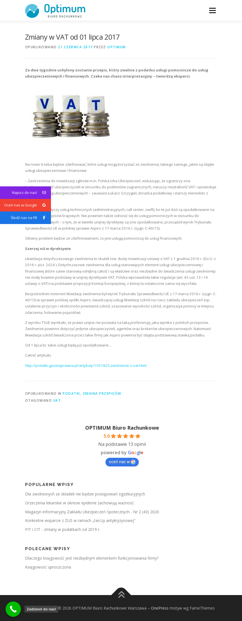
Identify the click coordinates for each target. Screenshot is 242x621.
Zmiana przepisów (102, 393)
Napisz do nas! (31, 192)
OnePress (159, 608)
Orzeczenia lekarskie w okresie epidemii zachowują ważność (79, 503)
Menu (212, 10)
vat (57, 400)
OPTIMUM (116, 47)
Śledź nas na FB (31, 217)
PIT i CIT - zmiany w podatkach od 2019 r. (62, 529)
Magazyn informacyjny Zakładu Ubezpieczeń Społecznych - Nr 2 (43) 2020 (92, 511)
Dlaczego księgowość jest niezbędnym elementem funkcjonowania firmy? (91, 558)
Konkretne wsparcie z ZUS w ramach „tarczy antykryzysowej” (80, 520)
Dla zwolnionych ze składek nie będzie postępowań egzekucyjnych (85, 494)
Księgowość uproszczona (48, 567)
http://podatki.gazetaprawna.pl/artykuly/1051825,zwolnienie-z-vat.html (85, 365)
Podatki (71, 393)
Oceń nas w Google (27, 205)
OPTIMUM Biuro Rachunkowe (122, 427)
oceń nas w (122, 461)
